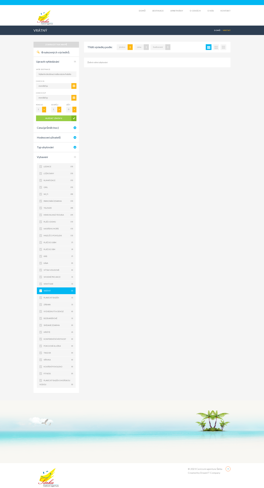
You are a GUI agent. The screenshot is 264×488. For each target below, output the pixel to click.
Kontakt (225, 10)
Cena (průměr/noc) (48, 127)
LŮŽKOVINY (58, 173)
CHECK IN (40, 81)
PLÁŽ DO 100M (58, 242)
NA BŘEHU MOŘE (58, 229)
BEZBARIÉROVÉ (58, 318)
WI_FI (58, 194)
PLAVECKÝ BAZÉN (58, 298)
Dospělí (54, 105)
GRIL (58, 187)
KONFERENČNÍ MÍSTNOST (58, 339)
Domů (142, 10)
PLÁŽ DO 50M (58, 249)
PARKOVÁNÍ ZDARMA (58, 201)
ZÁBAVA (58, 305)
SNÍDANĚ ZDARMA (58, 325)
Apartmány (176, 10)
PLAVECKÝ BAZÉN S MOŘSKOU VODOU (56, 383)
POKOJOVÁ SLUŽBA (58, 346)
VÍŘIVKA (58, 360)
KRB (58, 256)
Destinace (158, 10)
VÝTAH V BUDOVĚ (58, 270)
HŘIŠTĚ (58, 332)
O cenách (195, 10)
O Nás (210, 10)
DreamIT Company (210, 472)
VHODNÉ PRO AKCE (58, 277)
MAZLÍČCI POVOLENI (58, 236)
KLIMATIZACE (58, 180)
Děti (68, 105)
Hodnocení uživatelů (49, 137)
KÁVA (58, 263)
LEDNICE (58, 167)
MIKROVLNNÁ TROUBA (58, 215)
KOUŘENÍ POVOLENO (58, 367)
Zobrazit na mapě (56, 44)
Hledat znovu (53, 118)
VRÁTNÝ (58, 291)
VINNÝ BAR (58, 284)
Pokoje (39, 105)
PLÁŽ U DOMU (58, 222)
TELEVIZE (58, 208)
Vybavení (42, 157)
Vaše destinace (43, 69)
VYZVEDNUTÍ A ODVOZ (58, 311)
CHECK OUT (41, 93)
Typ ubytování (45, 147)
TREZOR (58, 353)
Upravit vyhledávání (47, 61)
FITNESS (58, 374)
